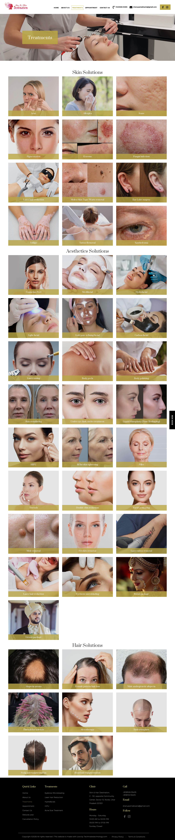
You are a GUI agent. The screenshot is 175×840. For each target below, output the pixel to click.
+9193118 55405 (129, 795)
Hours (92, 809)
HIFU (47, 806)
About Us (65, 7)
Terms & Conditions (136, 837)
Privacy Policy (118, 837)
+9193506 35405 (129, 792)
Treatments (77, 7)
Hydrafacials (50, 802)
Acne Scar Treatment (54, 810)
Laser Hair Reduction (54, 797)
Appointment (91, 7)
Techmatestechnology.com (95, 837)
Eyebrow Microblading (54, 793)
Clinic (92, 786)
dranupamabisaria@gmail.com (136, 806)
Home (56, 7)
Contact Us (105, 7)
